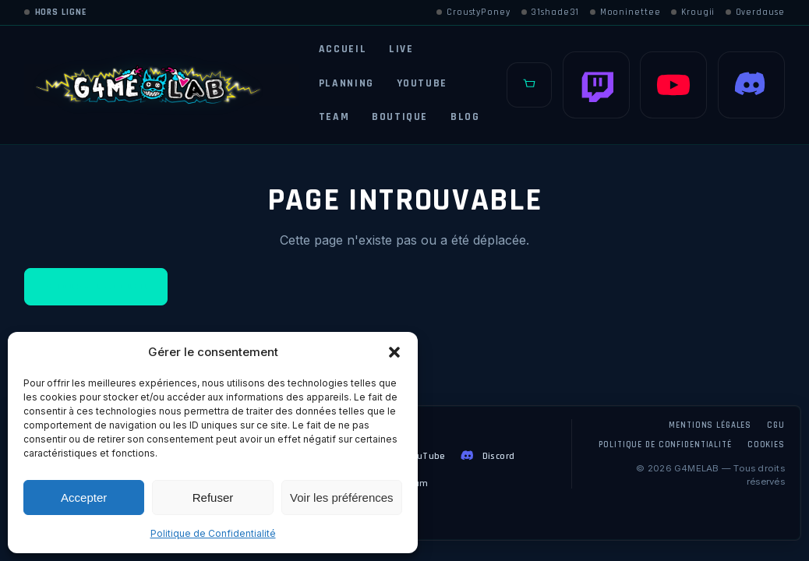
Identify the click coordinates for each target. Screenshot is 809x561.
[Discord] (751, 84)
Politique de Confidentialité (213, 533)
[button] (394, 352)
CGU (776, 425)
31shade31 (550, 12)
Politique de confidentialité (665, 444)
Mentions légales (710, 425)
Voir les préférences (342, 497)
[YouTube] (673, 84)
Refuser (213, 497)
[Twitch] (596, 84)
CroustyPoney (473, 12)
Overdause (755, 12)
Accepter (84, 497)
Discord (486, 455)
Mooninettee (625, 12)
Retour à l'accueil (96, 287)
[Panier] (529, 85)
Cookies (766, 444)
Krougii (693, 12)
